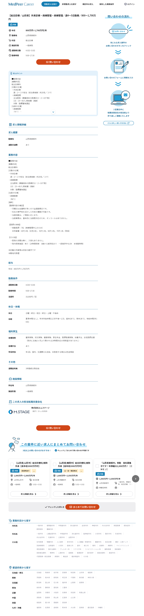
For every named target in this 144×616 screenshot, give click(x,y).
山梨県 (73, 582)
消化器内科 (74, 525)
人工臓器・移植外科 (84, 542)
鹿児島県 (91, 607)
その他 (85, 556)
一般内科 (40, 525)
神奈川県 (91, 577)
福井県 (64, 582)
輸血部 (65, 556)
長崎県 (56, 607)
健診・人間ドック (121, 542)
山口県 (73, 597)
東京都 (81, 577)
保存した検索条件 (106, 4)
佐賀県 (47, 607)
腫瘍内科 (50, 529)
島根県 (47, 597)
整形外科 (108, 534)
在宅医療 (40, 542)
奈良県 (73, 592)
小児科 (60, 545)
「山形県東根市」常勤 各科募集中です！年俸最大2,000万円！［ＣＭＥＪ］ (117, 466)
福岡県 (39, 607)
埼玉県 (64, 577)
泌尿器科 (51, 545)
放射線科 (118, 549)
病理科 (57, 556)
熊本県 (64, 607)
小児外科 (98, 534)
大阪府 (56, 592)
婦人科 (86, 545)
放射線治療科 (41, 553)
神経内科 (95, 525)
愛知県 (56, 587)
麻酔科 (110, 545)
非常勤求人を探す (69, 4)
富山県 (47, 582)
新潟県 (39, 582)
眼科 (94, 545)
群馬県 (56, 577)
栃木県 (47, 577)
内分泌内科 (106, 525)
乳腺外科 (51, 537)
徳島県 (39, 602)
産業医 (71, 553)
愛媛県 (56, 602)
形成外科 (118, 534)
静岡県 (47, 587)
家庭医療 (117, 525)
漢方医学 (90, 553)
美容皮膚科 (101, 553)
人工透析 (60, 542)
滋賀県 (39, 592)
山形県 (81, 572)
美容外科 (112, 553)
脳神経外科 (87, 534)
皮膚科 (101, 545)
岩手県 (56, 572)
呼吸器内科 (62, 525)
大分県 (73, 607)
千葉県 (73, 577)
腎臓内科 (50, 542)
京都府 (47, 592)
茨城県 (39, 577)
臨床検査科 (76, 556)
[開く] (53, 111)
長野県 (81, 582)
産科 (78, 545)
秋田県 (73, 572)
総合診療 (108, 542)
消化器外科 (76, 534)
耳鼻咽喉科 (41, 545)
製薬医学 (80, 553)
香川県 (47, 602)
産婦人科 (70, 545)
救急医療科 (41, 549)
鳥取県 (39, 597)
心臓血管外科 (51, 534)
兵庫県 (64, 592)
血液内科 (85, 525)
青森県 (47, 572)
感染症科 (127, 525)
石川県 (56, 582)
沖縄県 (100, 607)
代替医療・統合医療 (44, 556)
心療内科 (61, 553)
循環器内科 (51, 525)
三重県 (64, 587)
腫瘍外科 (98, 542)
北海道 (39, 572)
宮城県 (64, 572)
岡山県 (56, 597)
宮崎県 (81, 607)
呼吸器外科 (64, 534)
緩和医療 (108, 549)
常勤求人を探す (50, 4)
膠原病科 (40, 529)
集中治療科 (52, 549)
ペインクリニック (122, 545)
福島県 (90, 572)
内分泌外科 (41, 537)
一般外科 (40, 534)
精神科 (52, 553)
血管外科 (72, 537)
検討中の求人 (87, 4)
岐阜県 (39, 587)
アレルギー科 (65, 549)
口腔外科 (61, 537)
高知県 (64, 602)
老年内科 (70, 542)
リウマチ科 (77, 549)
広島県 (64, 597)
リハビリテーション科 (93, 549)
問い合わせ (53, 62)
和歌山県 (82, 592)
